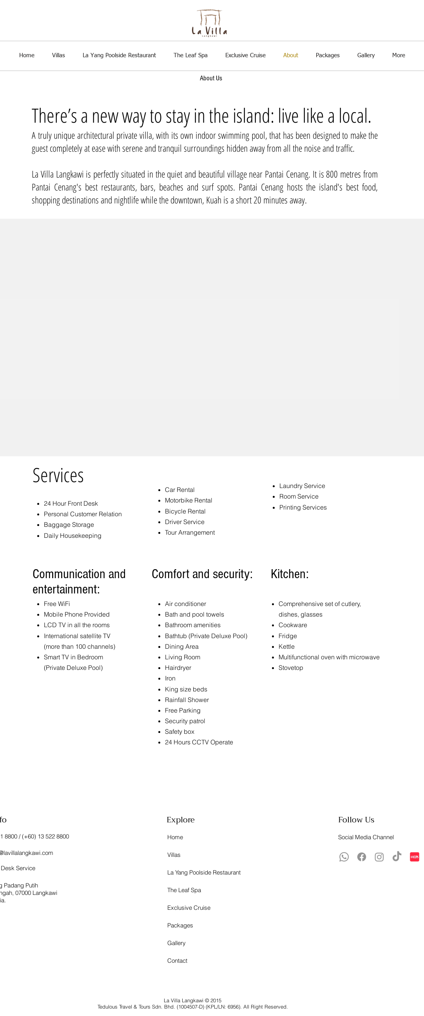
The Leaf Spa (184, 890)
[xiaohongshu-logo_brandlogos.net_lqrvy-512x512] (414, 857)
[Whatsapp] (344, 857)
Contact (177, 960)
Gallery (176, 943)
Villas (174, 854)
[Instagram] (379, 857)
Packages (180, 925)
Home (175, 837)
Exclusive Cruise (184, 907)
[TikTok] (397, 857)
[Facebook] (362, 857)
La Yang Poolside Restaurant (184, 872)
